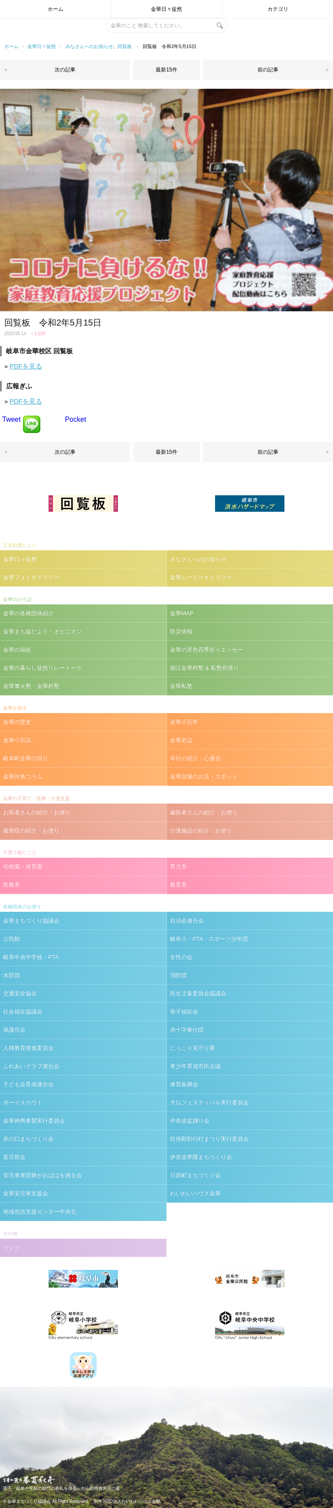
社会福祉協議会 (22, 1011)
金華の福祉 (17, 649)
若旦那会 (14, 1157)
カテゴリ (278, 9)
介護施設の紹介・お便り (201, 830)
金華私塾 (181, 686)
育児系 (178, 866)
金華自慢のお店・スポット (204, 776)
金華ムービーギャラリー (201, 577)
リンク (11, 1247)
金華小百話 (17, 740)
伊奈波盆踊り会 (189, 1120)
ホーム (55, 9)
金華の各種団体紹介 (28, 613)
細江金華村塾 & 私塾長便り (204, 668)
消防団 (178, 975)
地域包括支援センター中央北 (39, 1211)
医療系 (11, 885)
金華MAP (181, 613)
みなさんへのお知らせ (89, 46)
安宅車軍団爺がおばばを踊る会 (42, 1175)
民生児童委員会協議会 (198, 993)
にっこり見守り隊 (192, 1048)
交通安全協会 (20, 993)
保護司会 (14, 1030)
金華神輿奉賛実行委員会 (34, 1120)
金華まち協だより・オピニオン (42, 631)
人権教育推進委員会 (28, 1048)
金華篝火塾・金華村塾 (31, 686)
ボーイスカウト (22, 1102)
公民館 (11, 939)
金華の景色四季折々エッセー (206, 649)
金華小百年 (184, 722)
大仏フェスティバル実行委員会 (209, 1102)
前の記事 (268, 70)
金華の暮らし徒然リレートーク (42, 668)
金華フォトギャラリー (31, 577)
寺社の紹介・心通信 (195, 758)
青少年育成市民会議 (195, 1066)
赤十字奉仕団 (187, 1030)
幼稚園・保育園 (22, 866)
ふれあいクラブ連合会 (31, 1066)
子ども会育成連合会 (28, 1084)
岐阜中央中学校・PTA (31, 957)
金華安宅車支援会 (25, 1193)
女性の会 (181, 957)
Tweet (11, 419)
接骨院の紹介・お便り (31, 830)
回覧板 (125, 46)
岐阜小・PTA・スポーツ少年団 (209, 939)
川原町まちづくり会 (195, 1175)
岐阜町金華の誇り (25, 758)
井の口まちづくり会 (28, 1139)
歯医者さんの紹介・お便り (204, 812)
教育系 (178, 885)
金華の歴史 (17, 722)
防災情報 (181, 631)
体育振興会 (184, 1084)
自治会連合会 (187, 920)
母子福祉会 (184, 1011)
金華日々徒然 (166, 9)
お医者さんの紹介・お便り (37, 812)
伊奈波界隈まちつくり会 (201, 1157)
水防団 (11, 975)
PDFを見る (26, 366)
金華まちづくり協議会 (31, 920)
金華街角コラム (22, 776)
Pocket (75, 419)
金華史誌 (181, 740)
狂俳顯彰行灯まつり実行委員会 (209, 1139)
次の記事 (65, 70)
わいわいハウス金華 (195, 1193)
